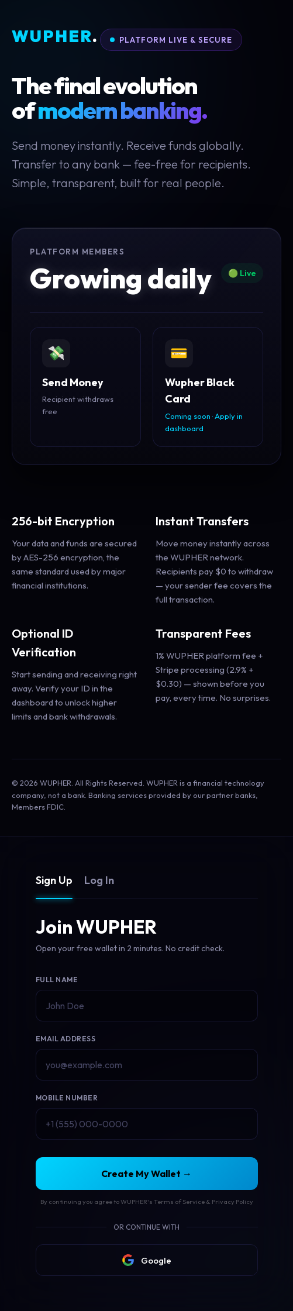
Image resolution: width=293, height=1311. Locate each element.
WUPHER (55, 36)
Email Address (66, 1038)
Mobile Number (67, 1097)
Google (146, 1260)
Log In (99, 880)
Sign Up (54, 880)
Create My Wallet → (146, 1173)
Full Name (57, 979)
